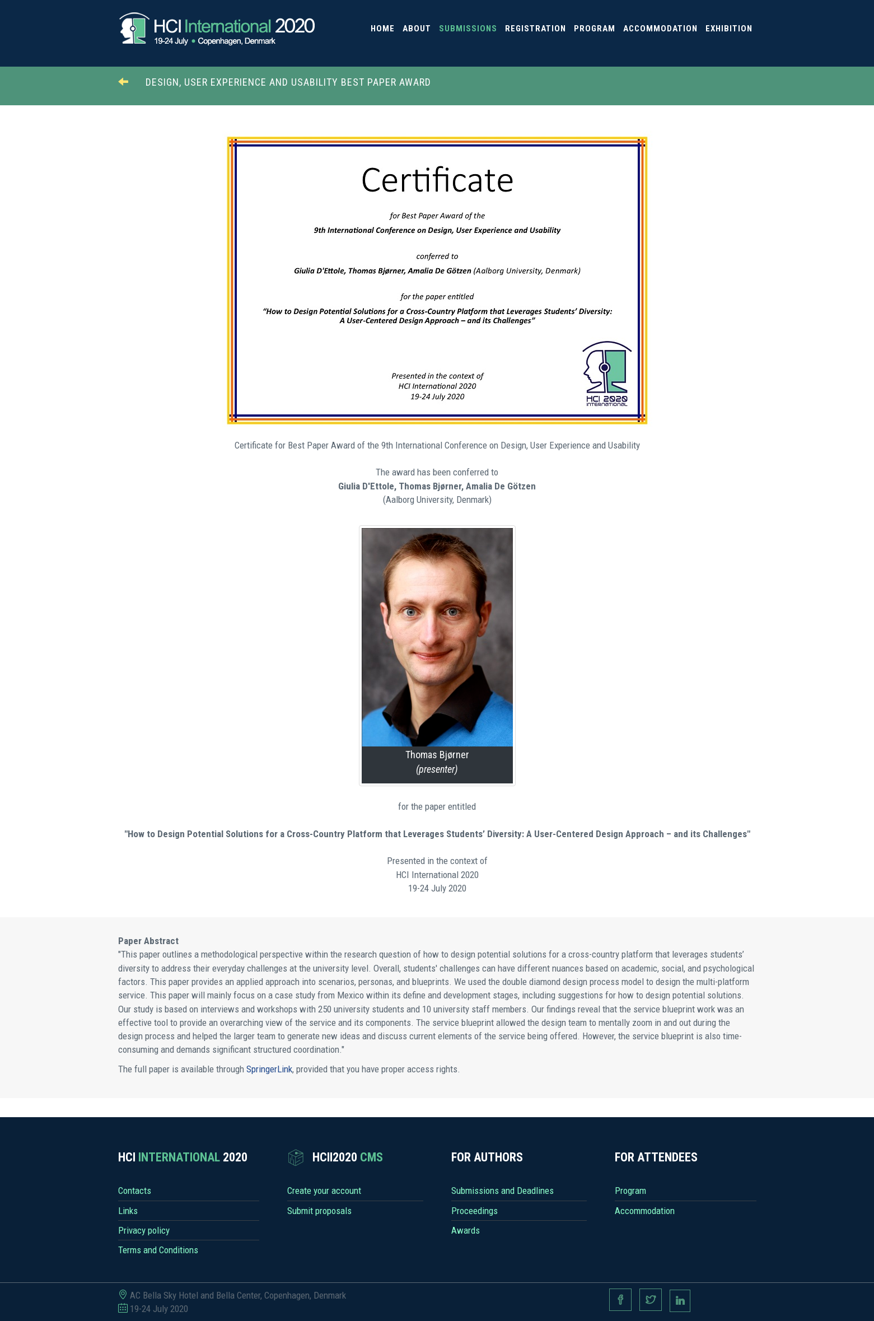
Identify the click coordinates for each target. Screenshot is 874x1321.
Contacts (134, 1190)
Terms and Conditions (158, 1249)
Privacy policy (144, 1230)
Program (594, 29)
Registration (535, 29)
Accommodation (660, 29)
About (417, 29)
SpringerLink (269, 1069)
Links (128, 1210)
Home (383, 29)
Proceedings (474, 1210)
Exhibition (729, 29)
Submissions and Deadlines (502, 1190)
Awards (465, 1230)
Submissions (468, 29)
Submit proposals (319, 1210)
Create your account (324, 1190)
